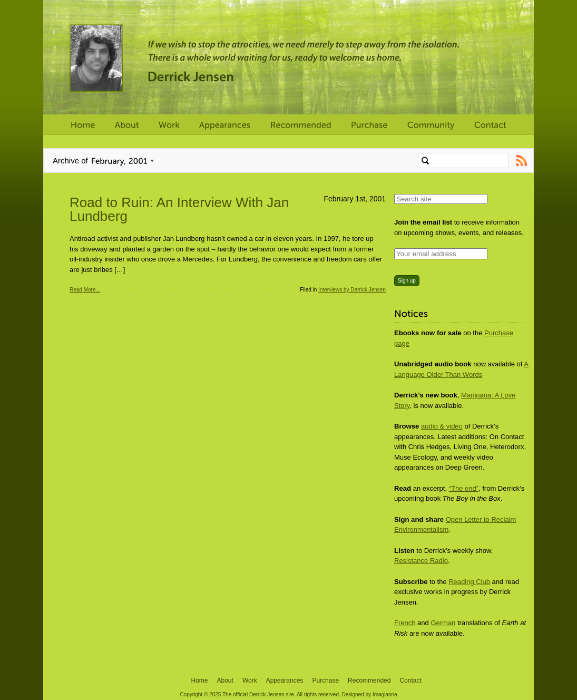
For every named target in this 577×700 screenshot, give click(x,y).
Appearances (285, 680)
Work (249, 680)
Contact (410, 680)
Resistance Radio (421, 561)
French (404, 623)
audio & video (442, 426)
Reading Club (469, 582)
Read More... (85, 290)
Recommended (369, 680)
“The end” (463, 488)
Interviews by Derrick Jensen (352, 290)
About (225, 680)
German (443, 623)
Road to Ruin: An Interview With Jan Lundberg (179, 209)
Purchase (325, 680)
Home (199, 680)
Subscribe (521, 160)
